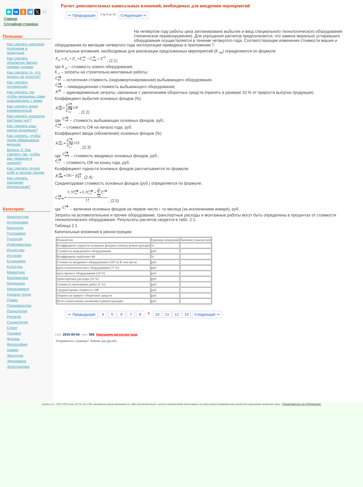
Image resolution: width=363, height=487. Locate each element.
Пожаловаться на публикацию (301, 403)
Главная (10, 19)
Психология (17, 311)
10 (157, 314)
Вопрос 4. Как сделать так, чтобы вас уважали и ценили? (23, 156)
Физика (13, 339)
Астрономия (17, 222)
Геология (15, 239)
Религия (14, 316)
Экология (15, 355)
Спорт (12, 328)
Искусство (15, 250)
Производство (19, 305)
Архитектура (18, 216)
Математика (17, 278)
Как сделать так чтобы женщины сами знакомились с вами (26, 96)
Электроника (18, 366)
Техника (14, 333)
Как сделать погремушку (17, 84)
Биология (15, 228)
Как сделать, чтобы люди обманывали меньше (24, 139)
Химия (12, 350)
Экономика (16, 361)
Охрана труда (19, 294)
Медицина (16, 283)
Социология (17, 322)
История (14, 255)
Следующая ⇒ (133, 15)
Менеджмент (18, 289)
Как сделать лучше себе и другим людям (25, 170)
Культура (14, 266)
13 (187, 314)
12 (177, 314)
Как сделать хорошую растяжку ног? (26, 118)
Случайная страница (21, 24)
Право (12, 300)
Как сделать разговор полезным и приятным (25, 48)
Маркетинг (16, 272)
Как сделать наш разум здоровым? (22, 128)
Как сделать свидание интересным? (19, 182)
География (16, 233)
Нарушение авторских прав (116, 334)
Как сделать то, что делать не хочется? (24, 74)
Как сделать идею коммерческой (22, 108)
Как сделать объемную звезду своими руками (22, 62)
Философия (17, 344)
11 (167, 314)
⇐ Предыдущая (82, 15)
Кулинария (16, 261)
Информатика (19, 244)
